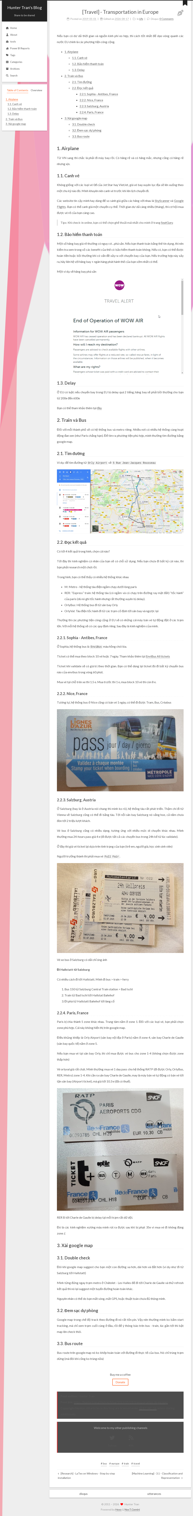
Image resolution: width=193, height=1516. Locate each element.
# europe (114, 1463)
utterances (154, 1493)
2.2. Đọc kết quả (82, 88)
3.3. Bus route (81, 136)
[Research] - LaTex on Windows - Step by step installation (86, 1475)
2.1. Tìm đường (82, 82)
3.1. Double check (83, 124)
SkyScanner (162, 200)
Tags (10, 55)
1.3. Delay (78, 70)
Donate (120, 1382)
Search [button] (12, 75)
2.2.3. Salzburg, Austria (94, 106)
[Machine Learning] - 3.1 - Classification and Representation (157, 1475)
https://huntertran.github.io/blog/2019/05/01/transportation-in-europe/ (121, 1402)
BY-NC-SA (148, 1408)
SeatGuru (167, 222)
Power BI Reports (18, 48)
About (11, 34)
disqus (83, 1493)
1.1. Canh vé (79, 57)
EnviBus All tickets (158, 656)
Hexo (118, 1509)
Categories (14, 61)
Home (11, 27)
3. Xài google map (75, 118)
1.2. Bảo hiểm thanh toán (88, 64)
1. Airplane (71, 51)
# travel (135, 1463)
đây (99, 408)
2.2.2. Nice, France (91, 100)
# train (125, 1463)
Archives (13, 68)
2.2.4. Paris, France (91, 112)
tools (11, 41)
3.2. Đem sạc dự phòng (86, 130)
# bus (104, 1463)
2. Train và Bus (73, 76)
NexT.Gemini (132, 1509)
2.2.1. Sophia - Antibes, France (99, 94)
